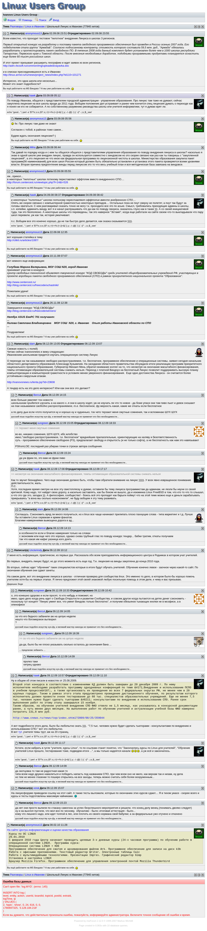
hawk (32, 95)
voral (36, 787)
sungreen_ (47, 633)
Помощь (25, 20)
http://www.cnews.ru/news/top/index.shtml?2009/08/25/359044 (58, 717)
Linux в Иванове (35, 26)
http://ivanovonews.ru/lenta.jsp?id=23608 (31, 382)
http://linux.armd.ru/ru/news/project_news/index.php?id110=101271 (42, 74)
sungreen (42, 423)
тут (20, 731)
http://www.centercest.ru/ (21, 282)
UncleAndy (35, 550)
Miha (33, 147)
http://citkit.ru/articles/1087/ (22, 240)
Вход (54, 20)
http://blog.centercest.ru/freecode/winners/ (31, 310)
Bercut (37, 394)
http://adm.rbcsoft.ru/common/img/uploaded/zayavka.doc (36, 65)
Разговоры (16, 26)
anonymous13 (33, 33)
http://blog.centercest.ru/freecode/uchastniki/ (33, 285)
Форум (9, 20)
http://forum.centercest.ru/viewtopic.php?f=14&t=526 (37, 182)
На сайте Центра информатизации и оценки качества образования (48, 829)
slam (32, 343)
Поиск (40, 20)
